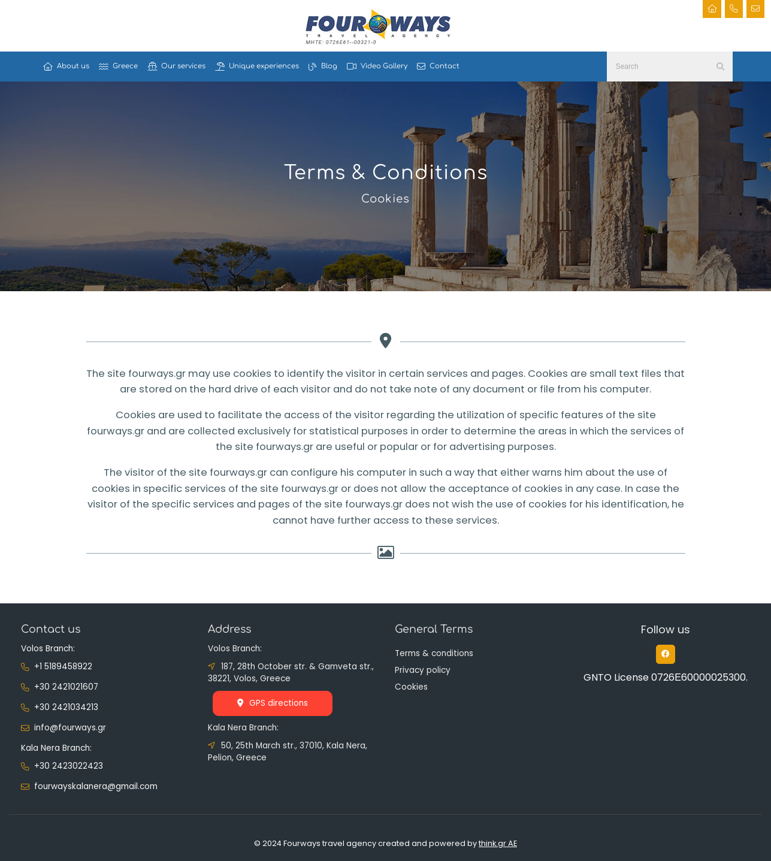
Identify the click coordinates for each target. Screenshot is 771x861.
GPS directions (272, 703)
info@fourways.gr (70, 727)
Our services (176, 66)
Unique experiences (257, 66)
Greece (118, 66)
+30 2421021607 (66, 687)
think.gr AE (498, 843)
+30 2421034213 (66, 707)
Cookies (411, 687)
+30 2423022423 (68, 766)
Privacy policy (422, 670)
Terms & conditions (434, 653)
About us (66, 66)
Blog (323, 66)
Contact (438, 66)
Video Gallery (377, 66)
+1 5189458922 (63, 666)
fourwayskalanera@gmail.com (96, 786)
